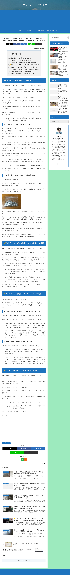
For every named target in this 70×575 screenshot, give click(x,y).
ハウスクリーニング (7, 442)
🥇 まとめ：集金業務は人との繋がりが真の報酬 (21, 74)
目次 (11, 54)
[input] (59, 37)
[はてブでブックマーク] (24, 44)
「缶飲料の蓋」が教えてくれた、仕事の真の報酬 (23, 62)
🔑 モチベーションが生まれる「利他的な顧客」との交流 (24, 65)
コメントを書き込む (23, 560)
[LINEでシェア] (31, 44)
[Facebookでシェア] (16, 44)
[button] (38, 44)
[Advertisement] (35, 19)
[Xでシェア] (9, 44)
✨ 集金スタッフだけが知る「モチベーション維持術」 (23, 67)
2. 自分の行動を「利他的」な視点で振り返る (22, 71)
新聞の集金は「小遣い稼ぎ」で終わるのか (20, 58)
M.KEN (59, 136)
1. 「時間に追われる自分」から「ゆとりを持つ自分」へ (25, 69)
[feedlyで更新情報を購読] (22, 459)
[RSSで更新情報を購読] (25, 459)
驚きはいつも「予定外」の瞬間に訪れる (21, 60)
